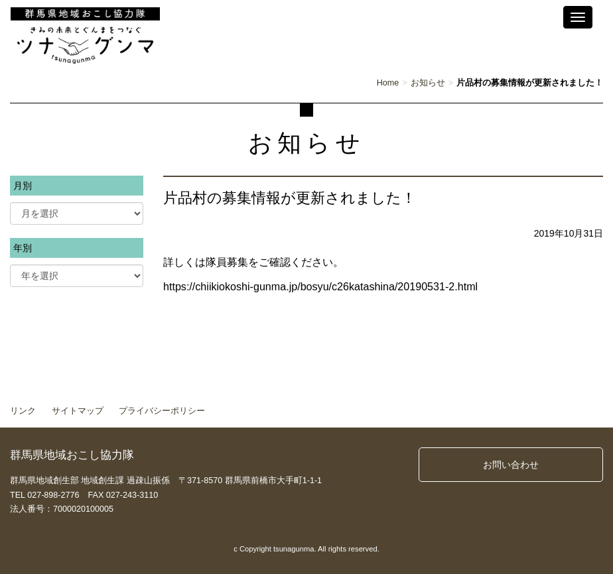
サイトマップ (77, 411)
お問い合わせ (511, 464)
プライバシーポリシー (162, 411)
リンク (23, 411)
